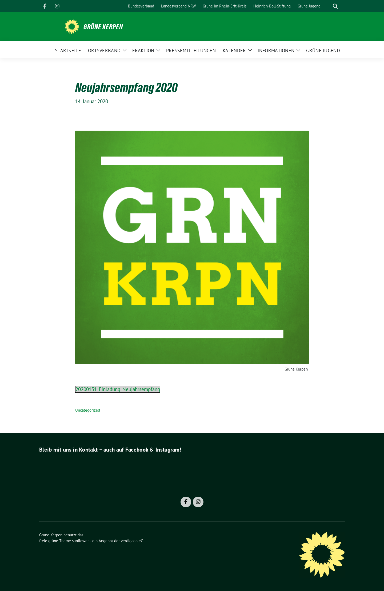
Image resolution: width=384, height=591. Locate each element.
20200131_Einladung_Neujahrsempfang (117, 389)
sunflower (80, 540)
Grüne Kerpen (103, 27)
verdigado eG (132, 540)
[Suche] (327, 6)
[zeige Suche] (335, 6)
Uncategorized (87, 410)
